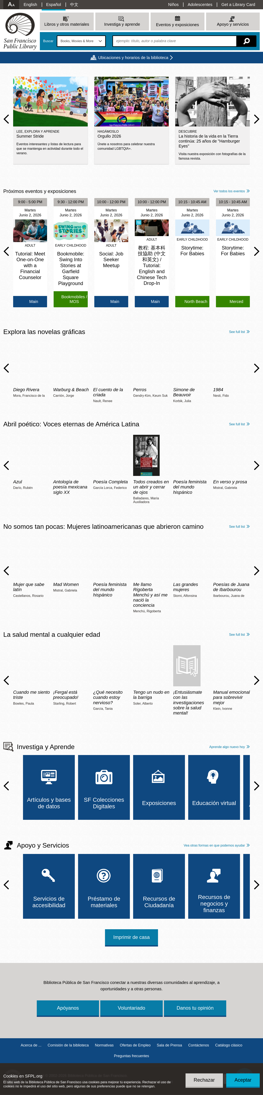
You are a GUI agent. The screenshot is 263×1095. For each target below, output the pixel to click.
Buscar (48, 41)
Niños (173, 4)
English (30, 4)
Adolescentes (200, 4)
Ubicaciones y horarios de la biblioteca (133, 57)
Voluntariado (131, 1008)
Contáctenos (198, 1045)
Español (53, 4)
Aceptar (242, 1080)
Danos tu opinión (194, 1008)
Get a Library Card (238, 4)
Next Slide (257, 119)
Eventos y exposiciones (177, 24)
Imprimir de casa (131, 937)
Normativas (104, 1045)
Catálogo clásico (228, 1045)
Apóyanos (68, 1008)
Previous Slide (6, 119)
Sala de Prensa (169, 1045)
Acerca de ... (31, 1045)
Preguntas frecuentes (131, 1056)
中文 (74, 4)
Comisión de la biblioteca (68, 1045)
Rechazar (204, 1080)
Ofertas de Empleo (135, 1045)
